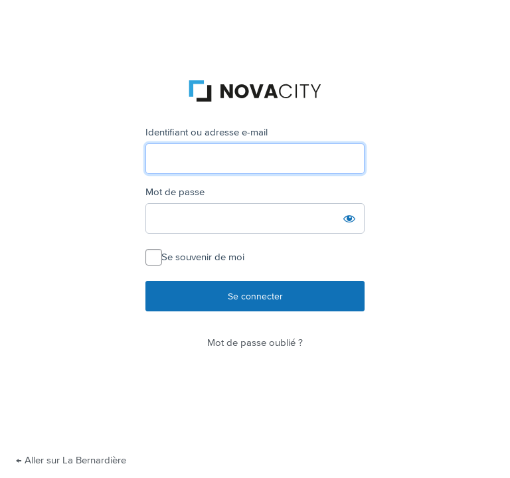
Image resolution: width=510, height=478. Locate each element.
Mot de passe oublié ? (255, 343)
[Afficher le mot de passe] (349, 218)
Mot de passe (175, 192)
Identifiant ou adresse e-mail (206, 132)
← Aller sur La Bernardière (71, 460)
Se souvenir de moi (202, 257)
